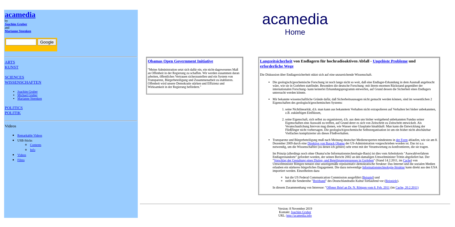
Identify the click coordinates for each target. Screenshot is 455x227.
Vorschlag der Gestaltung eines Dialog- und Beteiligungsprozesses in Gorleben (324, 160)
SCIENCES (14, 77)
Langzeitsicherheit (276, 61)
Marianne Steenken (18, 31)
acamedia (20, 14)
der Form (402, 140)
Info (32, 150)
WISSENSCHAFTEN (23, 82)
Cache (407, 160)
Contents (35, 145)
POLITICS (14, 107)
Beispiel (368, 177)
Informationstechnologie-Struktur (383, 167)
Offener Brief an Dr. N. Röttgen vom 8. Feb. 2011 (358, 187)
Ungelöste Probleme (390, 61)
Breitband (319, 181)
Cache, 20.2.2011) (407, 187)
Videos (21, 155)
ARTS (10, 62)
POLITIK (13, 112)
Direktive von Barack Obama (325, 143)
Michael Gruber (27, 95)
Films (21, 160)
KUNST (11, 67)
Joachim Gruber (16, 24)
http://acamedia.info (299, 215)
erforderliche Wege (277, 66)
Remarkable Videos (29, 135)
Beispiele (391, 181)
